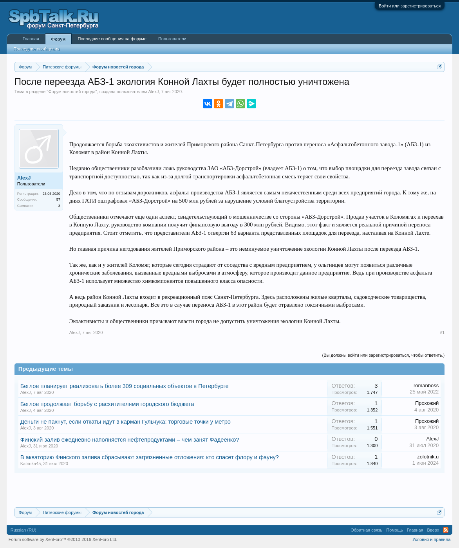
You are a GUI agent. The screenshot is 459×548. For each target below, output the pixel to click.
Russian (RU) (23, 530)
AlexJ (153, 91)
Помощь (394, 530)
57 (58, 199)
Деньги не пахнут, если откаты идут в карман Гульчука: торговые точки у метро (125, 422)
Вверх (433, 530)
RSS (445, 530)
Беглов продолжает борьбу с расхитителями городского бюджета (107, 404)
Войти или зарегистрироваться (410, 6)
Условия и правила (431, 539)
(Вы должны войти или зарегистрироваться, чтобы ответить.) (383, 355)
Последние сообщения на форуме (112, 38)
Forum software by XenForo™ (63, 539)
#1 (442, 332)
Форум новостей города (72, 91)
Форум (58, 39)
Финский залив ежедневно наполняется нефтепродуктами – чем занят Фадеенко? (129, 440)
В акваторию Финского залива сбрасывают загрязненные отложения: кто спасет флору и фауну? (149, 457)
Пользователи (172, 38)
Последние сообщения (37, 49)
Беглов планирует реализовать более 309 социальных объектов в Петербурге (124, 386)
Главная (31, 38)
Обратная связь (366, 530)
